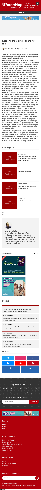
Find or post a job (7, 448)
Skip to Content (11, 485)
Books (4, 429)
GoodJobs (16, 243)
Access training (7, 446)
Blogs (25, 49)
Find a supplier (6, 442)
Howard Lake (9, 49)
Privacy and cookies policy (29, 485)
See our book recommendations (12, 444)
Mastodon (2, 489)
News (4, 425)
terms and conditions (20, 397)
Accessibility (19, 485)
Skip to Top (4, 485)
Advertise (36, 254)
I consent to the (15, 397)
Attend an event (7, 450)
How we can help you (8, 440)
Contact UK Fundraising (9, 463)
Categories (20, 12)
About (4, 461)
